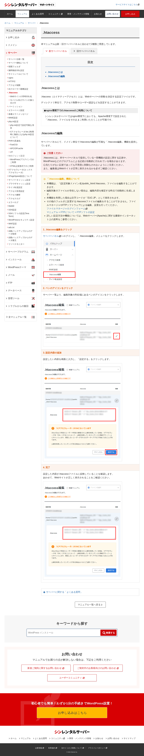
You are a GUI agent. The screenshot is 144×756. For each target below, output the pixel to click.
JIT (11, 152)
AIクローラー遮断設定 (17, 89)
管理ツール (12, 298)
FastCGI (13, 144)
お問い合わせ (113, 14)
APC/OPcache (16, 148)
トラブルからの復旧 (16, 306)
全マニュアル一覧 (16, 317)
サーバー (11, 53)
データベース (13, 290)
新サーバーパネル (56, 51)
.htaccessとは (55, 72)
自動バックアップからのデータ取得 (19, 232)
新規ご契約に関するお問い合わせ (45, 668)
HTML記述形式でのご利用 (21, 166)
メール (10, 275)
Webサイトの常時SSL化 (20, 96)
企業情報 (39, 748)
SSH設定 (12, 210)
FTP (8, 283)
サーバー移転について (17, 63)
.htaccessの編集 (56, 76)
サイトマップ (130, 738)
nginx (10, 78)
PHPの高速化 (14, 141)
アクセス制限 (13, 85)
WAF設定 (12, 223)
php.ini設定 (12, 121)
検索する (108, 633)
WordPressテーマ (15, 267)
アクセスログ (13, 198)
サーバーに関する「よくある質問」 (64, 592)
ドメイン (11, 45)
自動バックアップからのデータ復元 (19, 238)
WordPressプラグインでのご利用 (21, 160)
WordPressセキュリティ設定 (20, 220)
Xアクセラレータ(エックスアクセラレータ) (19, 171)
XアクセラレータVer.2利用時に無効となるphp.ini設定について (21, 134)
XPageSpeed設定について (19, 176)
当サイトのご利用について (72, 748)
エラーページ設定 (15, 110)
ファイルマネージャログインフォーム (66, 208)
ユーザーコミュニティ (72, 678)
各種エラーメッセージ (17, 114)
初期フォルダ (13, 66)
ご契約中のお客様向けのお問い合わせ (98, 668)
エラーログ (12, 202)
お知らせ (98, 14)
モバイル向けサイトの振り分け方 (21, 101)
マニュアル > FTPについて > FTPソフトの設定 (71, 212)
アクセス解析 (13, 195)
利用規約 (52, 748)
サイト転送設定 (14, 187)
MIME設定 (12, 118)
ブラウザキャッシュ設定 (18, 184)
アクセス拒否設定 (15, 191)
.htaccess (12, 92)
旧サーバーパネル (84, 51)
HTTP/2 (11, 81)
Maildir (10, 206)
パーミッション (14, 106)
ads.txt (10, 227)
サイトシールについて (17, 74)
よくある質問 (38, 14)
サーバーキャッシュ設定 (18, 180)
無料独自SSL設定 (15, 70)
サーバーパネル (51, 236)
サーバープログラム (16, 252)
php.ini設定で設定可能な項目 (21, 126)
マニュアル (22, 14)
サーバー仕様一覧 (15, 59)
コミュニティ (55, 14)
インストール (13, 259)
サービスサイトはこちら (127, 4)
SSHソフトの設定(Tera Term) (18, 214)
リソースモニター (15, 244)
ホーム (10, 14)
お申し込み (130, 14)
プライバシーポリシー (97, 748)
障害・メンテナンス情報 (78, 14)
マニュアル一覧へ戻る (90, 604)
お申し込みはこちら (72, 713)
